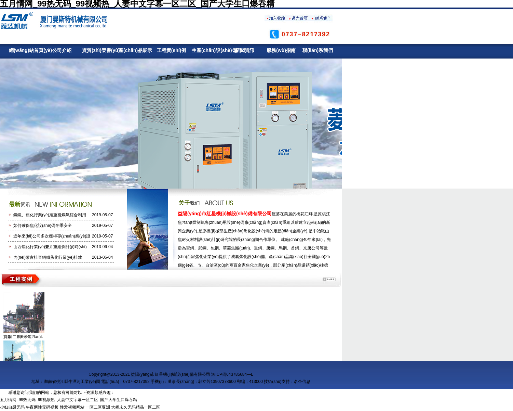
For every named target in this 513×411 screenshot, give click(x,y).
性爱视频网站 (72, 407)
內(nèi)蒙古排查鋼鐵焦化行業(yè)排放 (47, 257)
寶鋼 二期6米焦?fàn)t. (23, 336)
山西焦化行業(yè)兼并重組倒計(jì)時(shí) (50, 246)
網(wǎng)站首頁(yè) (25, 50)
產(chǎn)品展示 (135, 50)
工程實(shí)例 (171, 50)
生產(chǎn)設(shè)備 (208, 50)
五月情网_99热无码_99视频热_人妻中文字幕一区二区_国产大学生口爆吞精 (68, 399)
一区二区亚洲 (97, 407)
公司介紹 (61, 50)
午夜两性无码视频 (42, 407)
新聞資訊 (244, 50)
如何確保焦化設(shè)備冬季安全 (42, 225)
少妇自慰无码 (12, 407)
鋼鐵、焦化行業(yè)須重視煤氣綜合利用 (49, 215)
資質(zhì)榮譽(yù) (98, 50)
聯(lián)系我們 (317, 50)
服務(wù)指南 (281, 50)
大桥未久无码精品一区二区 (135, 407)
